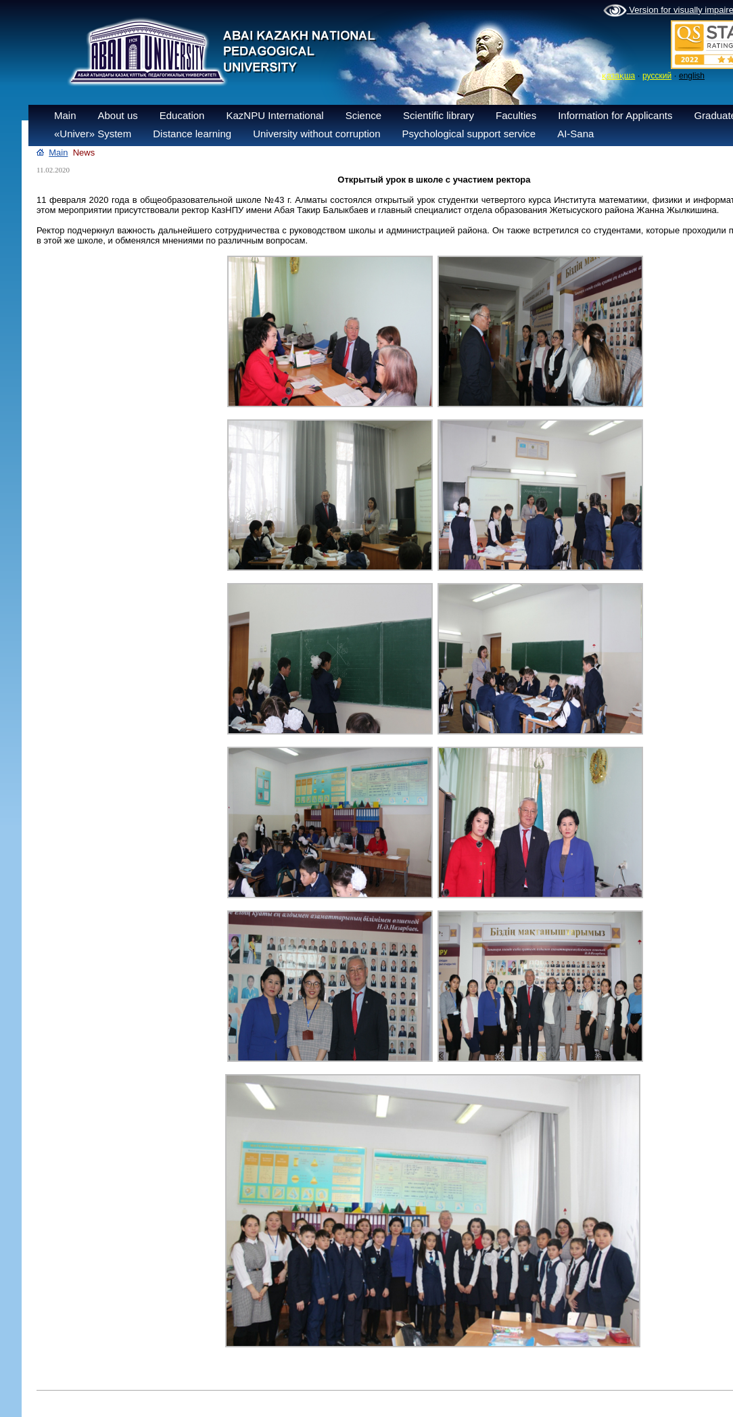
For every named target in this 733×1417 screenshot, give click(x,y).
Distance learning (192, 133)
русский (656, 75)
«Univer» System (92, 133)
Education (182, 115)
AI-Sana (575, 133)
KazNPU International (274, 115)
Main (65, 115)
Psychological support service (469, 133)
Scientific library (438, 115)
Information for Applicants (615, 115)
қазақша (618, 75)
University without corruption (316, 133)
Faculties (516, 115)
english (692, 75)
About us (118, 115)
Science (363, 115)
